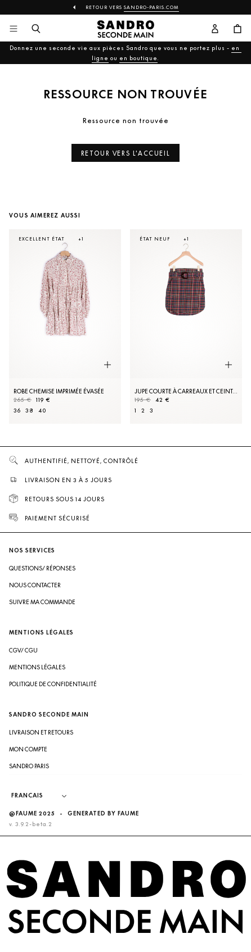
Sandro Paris (29, 766)
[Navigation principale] (13, 29)
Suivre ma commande (42, 602)
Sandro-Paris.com (151, 7)
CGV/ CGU (23, 650)
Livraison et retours (41, 732)
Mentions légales (37, 667)
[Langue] (44, 795)
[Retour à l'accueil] (125, 29)
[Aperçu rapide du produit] (107, 364)
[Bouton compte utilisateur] (215, 29)
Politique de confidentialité (53, 684)
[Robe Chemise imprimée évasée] (65, 326)
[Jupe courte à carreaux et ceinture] (186, 326)
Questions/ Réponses (42, 568)
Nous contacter (35, 585)
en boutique (138, 58)
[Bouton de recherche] (36, 29)
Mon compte (28, 749)
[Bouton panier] (237, 29)
